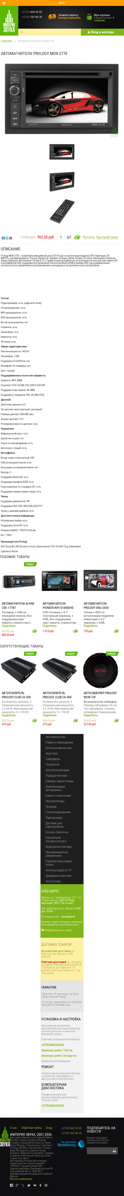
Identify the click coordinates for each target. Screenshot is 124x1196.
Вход (49, 1128)
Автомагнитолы (56, 737)
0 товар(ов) (104, 19)
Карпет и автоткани (58, 795)
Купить (88, 237)
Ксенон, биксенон (57, 832)
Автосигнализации (57, 770)
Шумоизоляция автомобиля (55, 788)
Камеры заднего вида (60, 781)
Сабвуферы (53, 759)
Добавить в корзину (34, 631)
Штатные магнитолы (59, 748)
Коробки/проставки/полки (59, 862)
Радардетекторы (56, 775)
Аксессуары (53, 881)
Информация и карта (58, 930)
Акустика (51, 753)
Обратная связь (31, 1128)
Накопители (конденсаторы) (56, 839)
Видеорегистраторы (59, 846)
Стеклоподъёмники (58, 812)
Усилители (52, 764)
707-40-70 (71, 1133)
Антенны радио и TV (58, 870)
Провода (51, 806)
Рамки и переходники (59, 742)
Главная (6, 41)
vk (12, 1185)
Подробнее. (9, 626)
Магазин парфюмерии (21, 1179)
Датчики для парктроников (55, 824)
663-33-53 (71, 1128)
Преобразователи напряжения (57, 853)
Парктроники (54, 817)
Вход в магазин (102, 32)
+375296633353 (52, 1045)
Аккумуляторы (55, 801)
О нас (13, 1128)
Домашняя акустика (58, 875)
